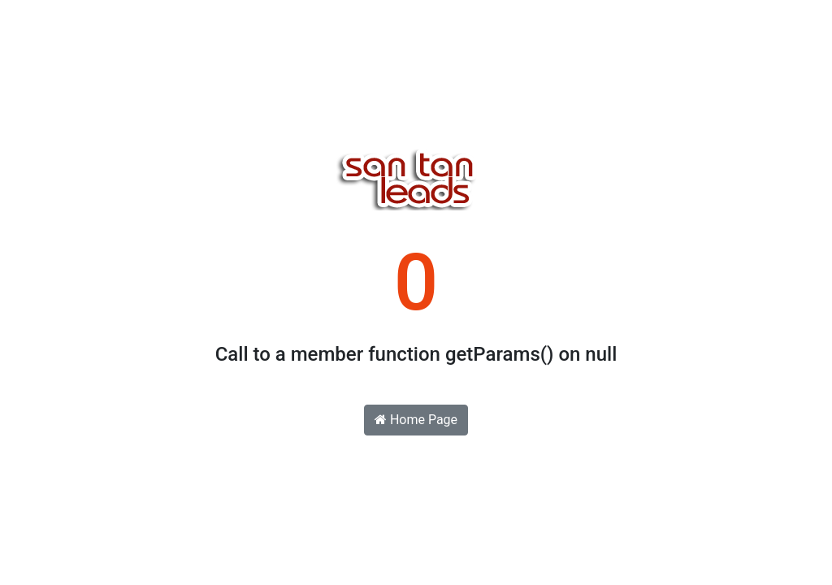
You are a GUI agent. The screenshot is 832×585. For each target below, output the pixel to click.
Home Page (416, 419)
